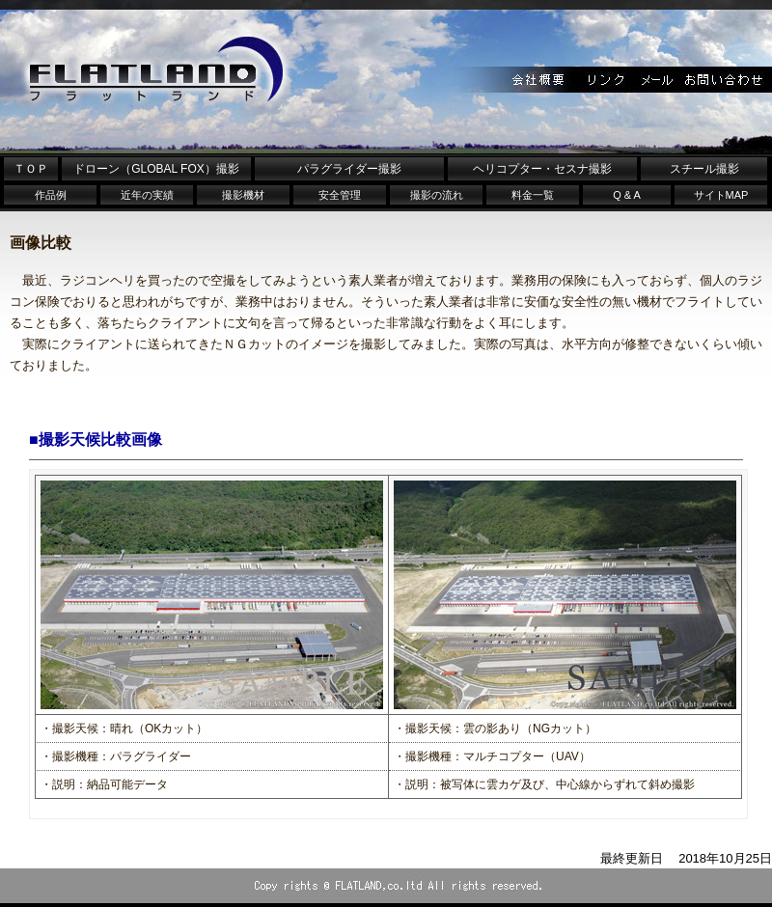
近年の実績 (147, 195)
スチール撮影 (704, 169)
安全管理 (339, 195)
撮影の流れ (436, 195)
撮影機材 (243, 195)
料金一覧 (532, 195)
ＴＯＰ (31, 169)
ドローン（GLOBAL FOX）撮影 (156, 169)
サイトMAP (721, 195)
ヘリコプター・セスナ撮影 (542, 169)
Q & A (627, 195)
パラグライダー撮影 (349, 169)
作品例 (51, 195)
